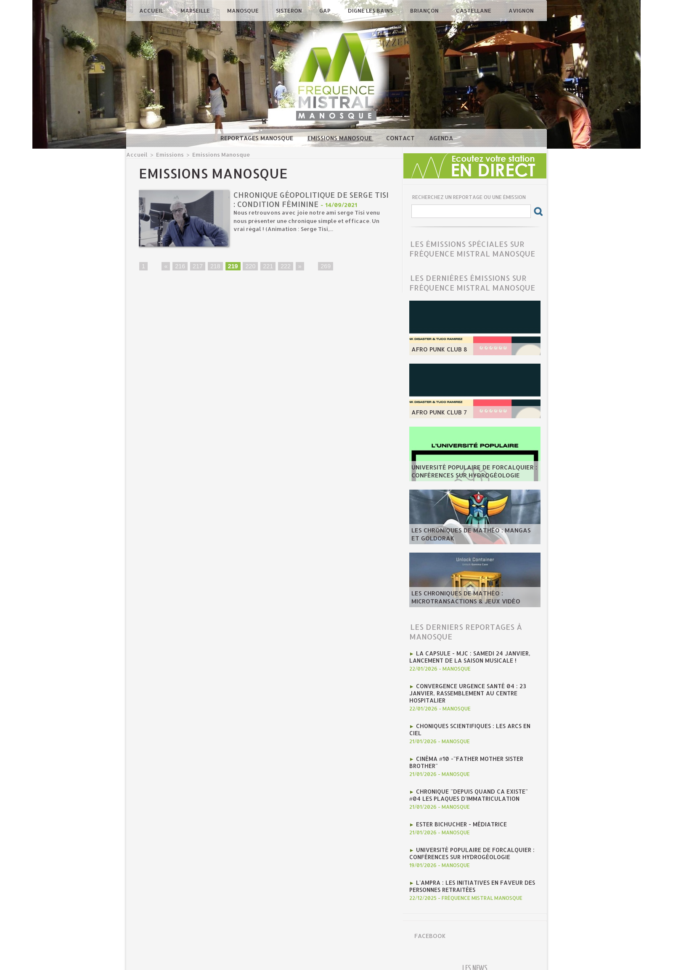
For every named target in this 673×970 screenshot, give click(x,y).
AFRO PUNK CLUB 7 (436, 412)
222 (284, 266)
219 (232, 266)
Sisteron (289, 10)
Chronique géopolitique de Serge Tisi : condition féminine (303, 199)
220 (249, 266)
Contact (401, 138)
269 (324, 266)
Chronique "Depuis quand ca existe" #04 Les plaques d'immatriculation (473, 784)
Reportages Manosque (257, 138)
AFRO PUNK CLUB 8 (437, 349)
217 (197, 266)
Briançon (425, 10)
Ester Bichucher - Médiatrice (460, 812)
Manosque (243, 10)
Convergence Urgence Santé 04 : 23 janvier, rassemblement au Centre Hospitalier (465, 692)
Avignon (521, 10)
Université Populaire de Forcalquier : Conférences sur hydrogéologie (469, 472)
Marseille (195, 10)
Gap (325, 10)
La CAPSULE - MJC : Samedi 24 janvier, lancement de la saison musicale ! (467, 656)
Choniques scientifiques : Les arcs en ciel (478, 723)
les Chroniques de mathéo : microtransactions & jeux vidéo (461, 598)
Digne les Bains (371, 10)
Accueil (151, 10)
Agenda (441, 138)
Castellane (474, 10)
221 (266, 266)
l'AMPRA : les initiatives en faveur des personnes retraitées (469, 873)
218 (214, 266)
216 (180, 266)
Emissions (166, 154)
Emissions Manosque (340, 138)
